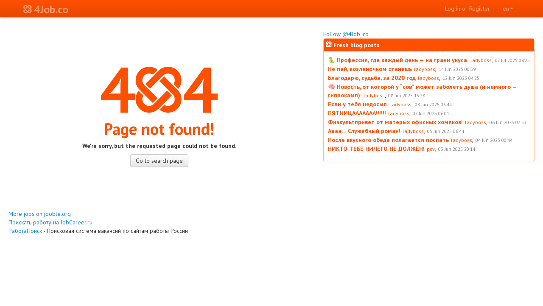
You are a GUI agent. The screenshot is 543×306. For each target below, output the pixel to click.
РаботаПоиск (25, 231)
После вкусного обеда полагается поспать (388, 140)
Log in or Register (467, 8)
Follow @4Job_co (346, 34)
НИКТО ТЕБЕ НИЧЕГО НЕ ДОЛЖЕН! (376, 149)
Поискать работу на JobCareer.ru (50, 222)
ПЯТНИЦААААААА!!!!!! (357, 113)
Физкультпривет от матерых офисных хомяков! (395, 122)
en (508, 8)
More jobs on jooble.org (39, 214)
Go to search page (159, 160)
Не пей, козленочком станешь (370, 69)
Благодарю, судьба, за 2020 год (372, 78)
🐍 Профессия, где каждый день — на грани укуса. (398, 60)
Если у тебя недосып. (358, 104)
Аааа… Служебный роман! (364, 131)
